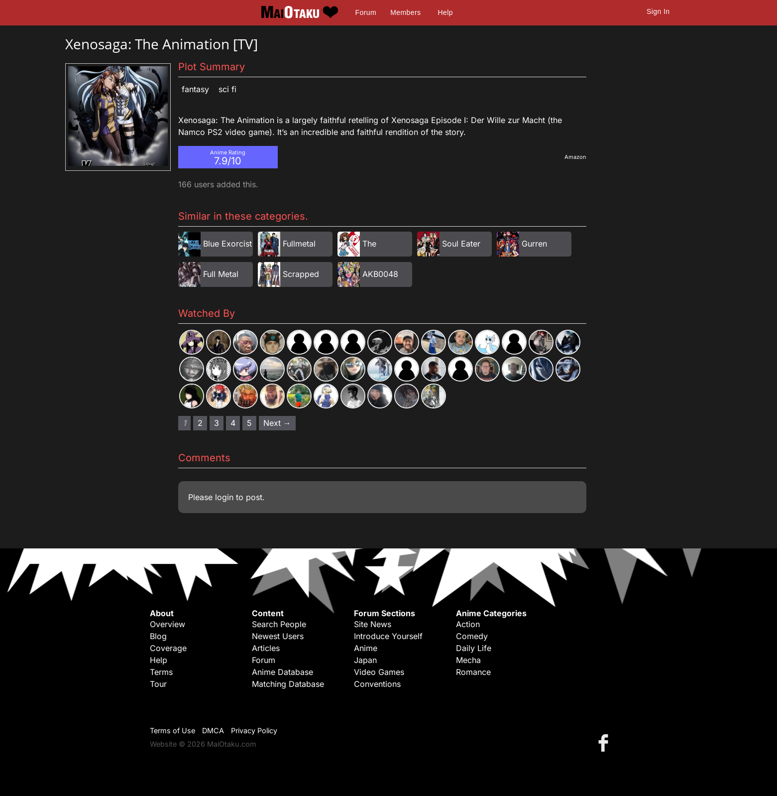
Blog (158, 636)
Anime (365, 648)
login (224, 497)
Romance (473, 672)
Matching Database (288, 684)
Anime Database (282, 672)
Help (445, 12)
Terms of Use (172, 730)
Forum (365, 12)
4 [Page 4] (232, 423)
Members (405, 12)
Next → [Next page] (277, 423)
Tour (158, 684)
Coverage (168, 648)
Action (468, 624)
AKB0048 (380, 274)
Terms (161, 672)
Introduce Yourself (388, 636)
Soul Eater (461, 244)
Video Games (379, 672)
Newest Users (278, 636)
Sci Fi (227, 89)
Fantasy (195, 89)
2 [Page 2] (200, 423)
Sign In (658, 11)
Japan (365, 660)
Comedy (472, 636)
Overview (167, 624)
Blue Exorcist (227, 244)
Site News (372, 624)
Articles (266, 648)
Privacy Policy (254, 730)
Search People (279, 624)
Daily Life (473, 648)
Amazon (575, 156)
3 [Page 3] (216, 423)
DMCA (213, 730)
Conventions (377, 684)
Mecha (468, 660)
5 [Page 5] (249, 423)
